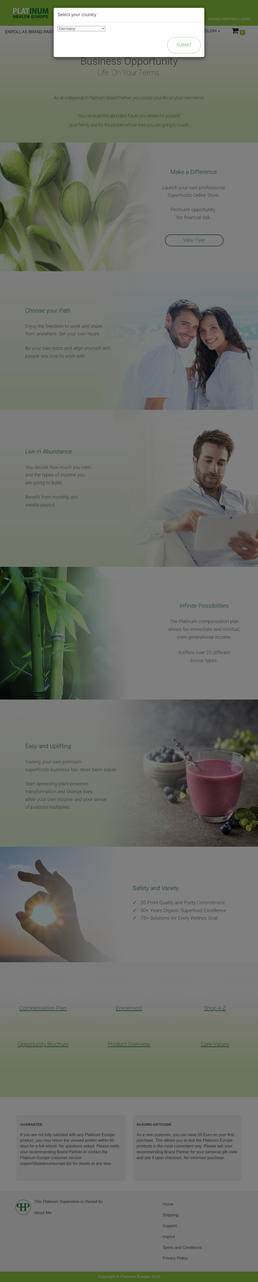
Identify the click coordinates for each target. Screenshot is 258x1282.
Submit (183, 45)
